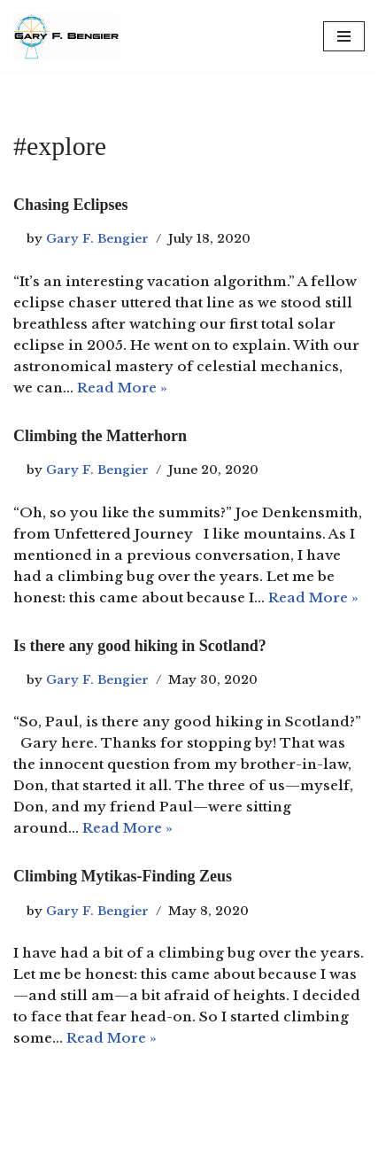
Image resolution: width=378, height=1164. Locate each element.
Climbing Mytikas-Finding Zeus (122, 876)
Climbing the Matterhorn (100, 436)
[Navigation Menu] (344, 36)
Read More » (122, 387)
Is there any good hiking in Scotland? (139, 646)
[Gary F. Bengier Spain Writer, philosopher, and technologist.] (66, 35)
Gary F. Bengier (97, 238)
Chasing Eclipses (70, 204)
